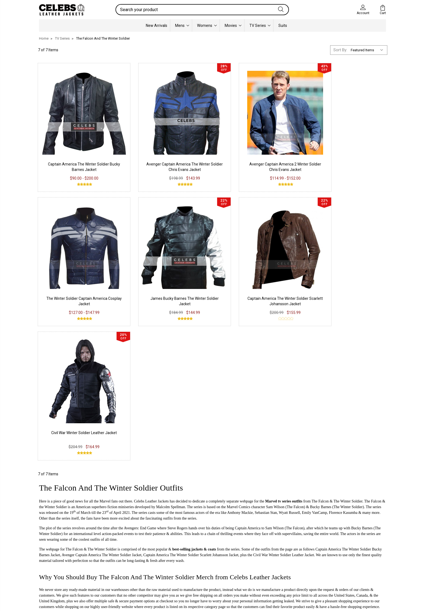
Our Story (263, 538)
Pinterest (192, 563)
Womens (207, 25)
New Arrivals (156, 25)
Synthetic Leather (58, 563)
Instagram (193, 547)
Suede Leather (56, 555)
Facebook (192, 538)
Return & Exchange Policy (136, 547)
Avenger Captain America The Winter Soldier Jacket (101, 399)
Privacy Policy (125, 538)
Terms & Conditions (131, 563)
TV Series (260, 25)
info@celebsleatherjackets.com (97, 466)
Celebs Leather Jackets (151, 345)
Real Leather (54, 547)
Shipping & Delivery (130, 555)
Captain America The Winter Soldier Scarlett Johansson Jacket (191, 399)
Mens (182, 25)
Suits (282, 25)
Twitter (190, 555)
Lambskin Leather (59, 571)
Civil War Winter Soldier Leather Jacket (257, 277)
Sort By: (340, 49)
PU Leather (52, 538)
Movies (233, 25)
